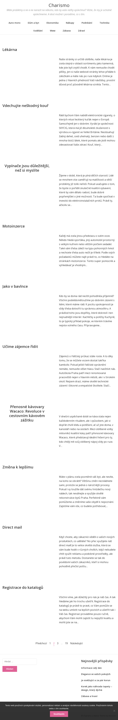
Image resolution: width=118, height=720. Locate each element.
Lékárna (9, 49)
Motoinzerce (13, 226)
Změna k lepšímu (17, 467)
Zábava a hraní (89, 696)
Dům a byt (33, 22)
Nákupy (70, 22)
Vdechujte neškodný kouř (25, 105)
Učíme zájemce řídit (20, 346)
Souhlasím (59, 714)
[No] (114, 710)
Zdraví (81, 30)
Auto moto (14, 22)
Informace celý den (91, 667)
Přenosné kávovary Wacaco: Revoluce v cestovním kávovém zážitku (27, 413)
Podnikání (87, 22)
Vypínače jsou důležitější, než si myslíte (27, 168)
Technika (104, 22)
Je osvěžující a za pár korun (95, 680)
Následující (76, 643)
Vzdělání (38, 30)
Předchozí (41, 643)
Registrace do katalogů (22, 587)
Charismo (59, 5)
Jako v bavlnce (15, 286)
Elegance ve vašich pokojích (95, 674)
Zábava (67, 30)
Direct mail (12, 527)
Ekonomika (53, 22)
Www (52, 30)
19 (66, 643)
